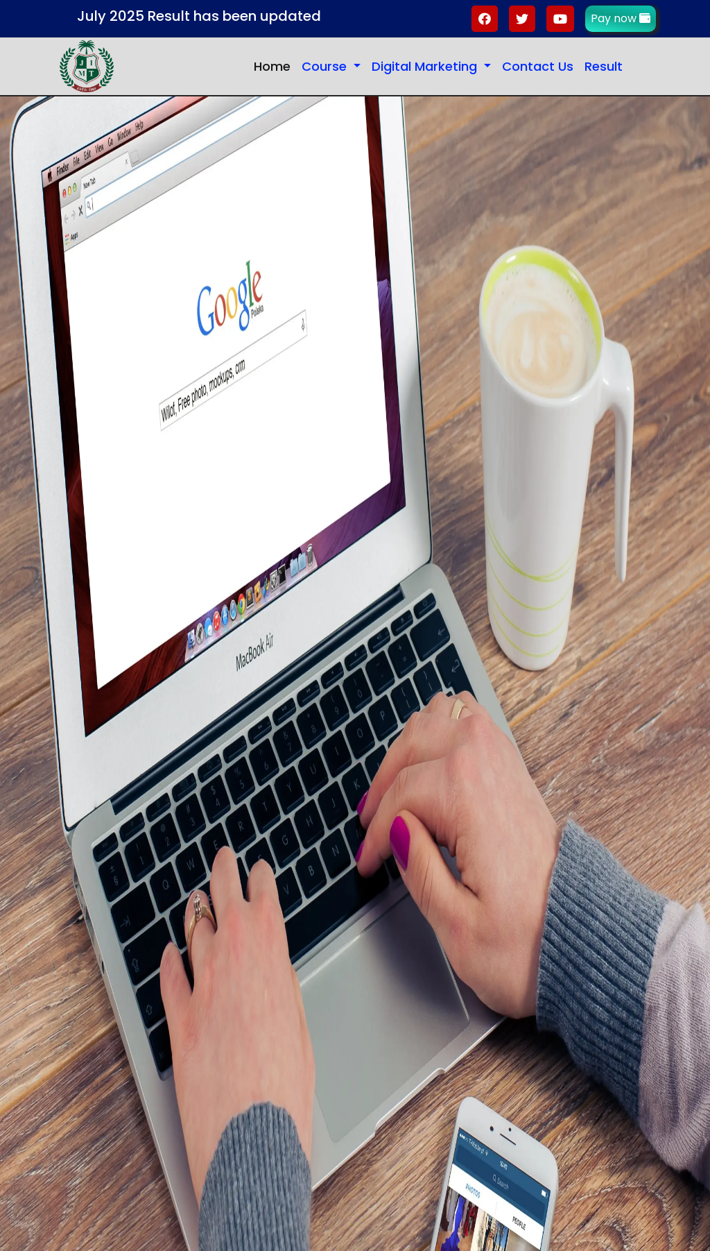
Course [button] (326, 66)
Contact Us (537, 66)
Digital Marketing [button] (426, 66)
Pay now (620, 18)
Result (604, 66)
